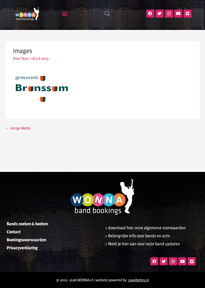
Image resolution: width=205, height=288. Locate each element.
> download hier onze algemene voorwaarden (145, 227)
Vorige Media (18, 128)
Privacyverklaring (22, 247)
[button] (64, 13)
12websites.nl (138, 280)
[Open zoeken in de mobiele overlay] (107, 13)
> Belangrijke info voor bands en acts (137, 235)
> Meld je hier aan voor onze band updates (142, 243)
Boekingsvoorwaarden (26, 239)
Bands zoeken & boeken (27, 223)
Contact (14, 231)
